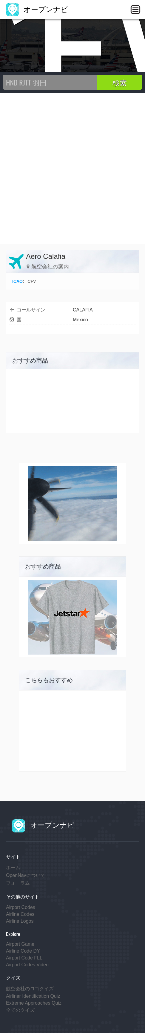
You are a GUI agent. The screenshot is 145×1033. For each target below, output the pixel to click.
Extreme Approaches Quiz (33, 1003)
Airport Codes (20, 907)
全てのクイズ (20, 1010)
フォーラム (18, 883)
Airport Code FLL (24, 957)
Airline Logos (20, 921)
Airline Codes (20, 914)
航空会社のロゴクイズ (30, 988)
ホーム (13, 867)
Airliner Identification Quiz (33, 996)
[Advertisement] (72, 168)
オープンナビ (37, 9)
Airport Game (20, 944)
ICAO (17, 281)
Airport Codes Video (27, 964)
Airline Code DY (23, 950)
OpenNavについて (25, 875)
